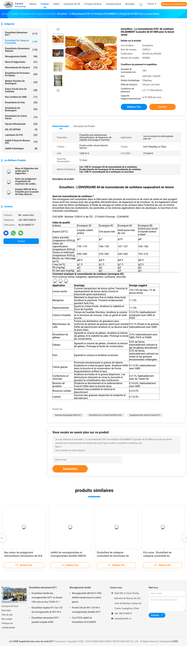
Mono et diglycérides (21, 62)
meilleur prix (134, 106)
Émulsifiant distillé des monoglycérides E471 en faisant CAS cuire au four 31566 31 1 (47, 597)
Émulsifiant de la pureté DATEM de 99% (105, 415)
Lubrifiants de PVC (21, 135)
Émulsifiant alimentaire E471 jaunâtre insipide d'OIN (45, 620)
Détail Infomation (60, 126)
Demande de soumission (174, 4)
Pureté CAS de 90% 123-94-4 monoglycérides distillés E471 (86, 609)
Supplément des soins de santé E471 (145, 415)
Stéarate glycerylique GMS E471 (68, 415)
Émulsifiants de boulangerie (21, 109)
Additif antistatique (21, 148)
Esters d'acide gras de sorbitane (21, 90)
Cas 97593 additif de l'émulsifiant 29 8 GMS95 (84, 620)
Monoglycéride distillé (21, 56)
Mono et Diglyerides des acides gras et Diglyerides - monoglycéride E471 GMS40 (26, 171)
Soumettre (70, 469)
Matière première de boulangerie (21, 82)
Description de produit (84, 126)
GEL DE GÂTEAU (21, 129)
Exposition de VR (10, 602)
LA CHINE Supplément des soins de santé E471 (31, 641)
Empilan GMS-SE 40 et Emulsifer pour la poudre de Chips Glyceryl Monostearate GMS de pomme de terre (27, 191)
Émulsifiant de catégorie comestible (21, 41)
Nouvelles (6, 610)
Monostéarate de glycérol (21, 67)
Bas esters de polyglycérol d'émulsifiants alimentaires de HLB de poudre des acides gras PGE (23, 556)
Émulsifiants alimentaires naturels (21, 49)
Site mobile (7, 619)
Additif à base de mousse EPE (21, 141)
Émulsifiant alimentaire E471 (21, 33)
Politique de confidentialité (8, 625)
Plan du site (7, 614)
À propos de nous (10, 606)
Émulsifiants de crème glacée (21, 117)
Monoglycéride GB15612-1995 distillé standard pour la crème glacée (86, 597)
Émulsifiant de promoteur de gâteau (21, 74)
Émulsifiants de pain (21, 102)
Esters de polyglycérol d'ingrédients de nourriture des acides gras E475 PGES (25, 181)
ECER (175, 641)
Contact (21, 241)
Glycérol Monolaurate (21, 123)
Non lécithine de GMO (21, 96)
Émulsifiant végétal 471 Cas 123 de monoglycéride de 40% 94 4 (47, 609)
